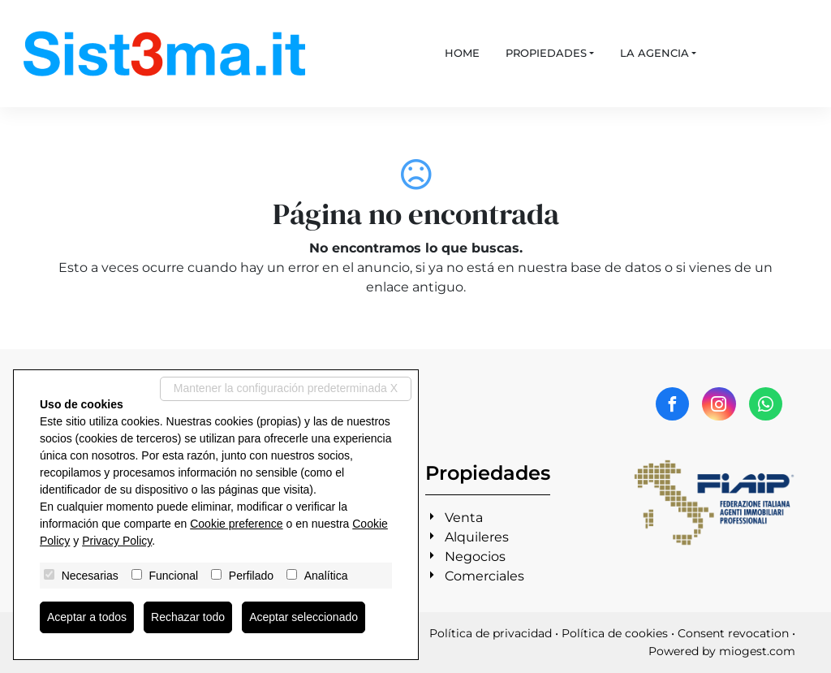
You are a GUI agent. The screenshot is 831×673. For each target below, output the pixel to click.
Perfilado (251, 575)
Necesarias (90, 575)
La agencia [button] (654, 52)
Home (462, 52)
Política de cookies (615, 633)
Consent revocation (733, 633)
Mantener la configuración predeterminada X (286, 388)
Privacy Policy (117, 540)
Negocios (475, 556)
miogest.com (757, 651)
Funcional (173, 575)
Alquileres (477, 537)
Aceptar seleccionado (303, 616)
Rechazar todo (188, 616)
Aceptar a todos (87, 616)
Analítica (326, 575)
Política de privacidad (490, 633)
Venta (464, 517)
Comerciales (484, 576)
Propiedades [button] (546, 52)
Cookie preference (236, 523)
